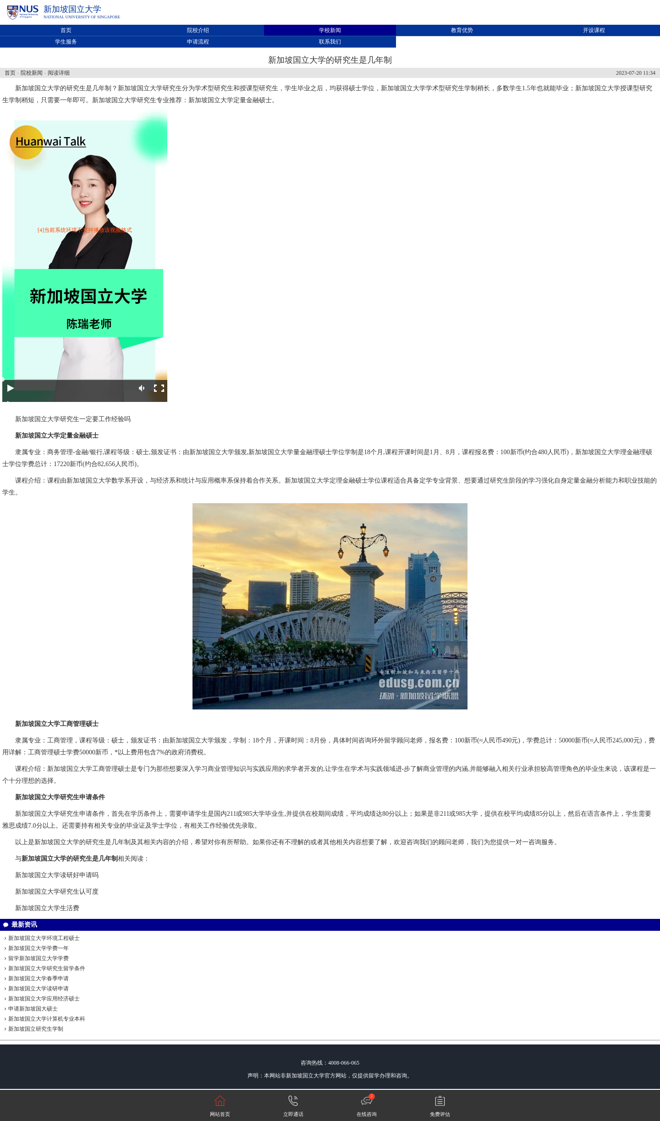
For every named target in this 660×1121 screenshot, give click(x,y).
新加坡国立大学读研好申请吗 (57, 875)
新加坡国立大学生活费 (47, 908)
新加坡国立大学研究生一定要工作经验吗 (73, 419)
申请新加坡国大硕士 (33, 1009)
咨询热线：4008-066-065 (330, 1063)
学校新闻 (330, 30)
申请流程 (198, 41)
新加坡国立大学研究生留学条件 (46, 968)
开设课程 (594, 30)
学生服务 (66, 41)
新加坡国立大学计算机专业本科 (46, 1019)
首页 (66, 30)
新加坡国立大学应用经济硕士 (44, 998)
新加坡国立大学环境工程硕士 (44, 938)
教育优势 (462, 30)
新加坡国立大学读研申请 (38, 988)
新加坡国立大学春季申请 (38, 978)
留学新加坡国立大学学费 (38, 958)
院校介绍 (198, 30)
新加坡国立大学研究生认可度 (57, 891)
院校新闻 (32, 73)
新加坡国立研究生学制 (35, 1029)
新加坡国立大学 (72, 9)
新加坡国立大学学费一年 (38, 948)
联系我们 (330, 41)
